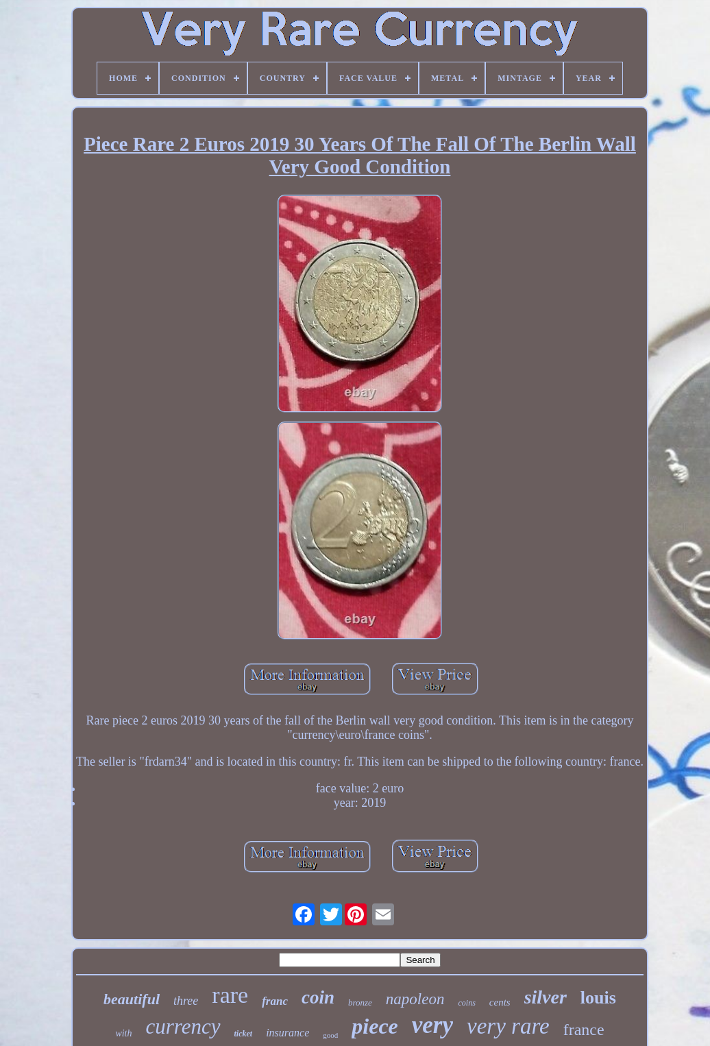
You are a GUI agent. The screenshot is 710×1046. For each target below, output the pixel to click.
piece (375, 1026)
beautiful (131, 999)
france (583, 1029)
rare (230, 995)
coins (466, 1003)
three (185, 1001)
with (123, 1033)
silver (545, 997)
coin (318, 997)
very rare (508, 1026)
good (330, 1035)
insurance (287, 1032)
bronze (360, 1002)
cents (500, 1002)
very (432, 1025)
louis (598, 998)
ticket (243, 1033)
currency (183, 1026)
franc (275, 1001)
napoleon (415, 999)
